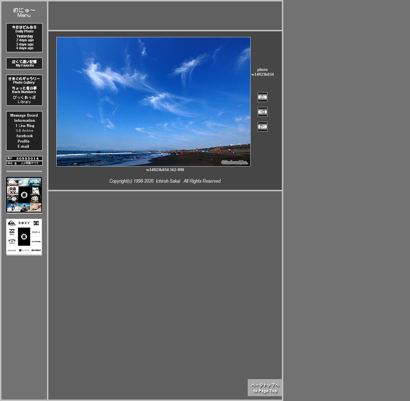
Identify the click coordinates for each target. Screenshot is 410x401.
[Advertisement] (165, 14)
